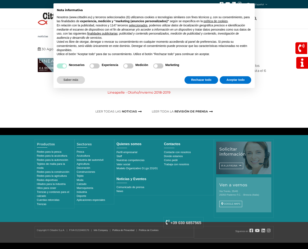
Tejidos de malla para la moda (51, 165)
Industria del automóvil (90, 159)
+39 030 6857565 (183, 223)
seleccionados (138, 25)
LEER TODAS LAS (116, 111)
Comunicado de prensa (130, 187)
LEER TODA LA (180, 111)
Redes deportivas (47, 180)
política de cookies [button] (216, 21)
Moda (80, 180)
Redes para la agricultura (52, 175)
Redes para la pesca (49, 151)
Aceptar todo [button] (235, 79)
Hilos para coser (46, 188)
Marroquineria (85, 188)
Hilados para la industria (51, 184)
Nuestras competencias (131, 160)
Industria (82, 192)
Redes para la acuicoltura (52, 155)
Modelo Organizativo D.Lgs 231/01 (137, 168)
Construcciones (86, 171)
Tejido (80, 175)
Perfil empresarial (127, 152)
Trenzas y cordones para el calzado (53, 193)
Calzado (82, 184)
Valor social (123, 164)
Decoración (83, 167)
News (120, 191)
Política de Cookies (149, 230)
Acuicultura (83, 155)
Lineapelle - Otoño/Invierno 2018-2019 (139, 92)
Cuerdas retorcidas (48, 199)
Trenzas (42, 204)
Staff (119, 156)
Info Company (101, 230)
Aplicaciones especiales (91, 199)
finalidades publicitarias (102, 33)
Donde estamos (173, 156)
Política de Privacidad (123, 230)
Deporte (81, 195)
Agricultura (83, 163)
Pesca (80, 151)
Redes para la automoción (52, 159)
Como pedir (171, 160)
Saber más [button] (71, 79)
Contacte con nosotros (177, 152)
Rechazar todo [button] (201, 79)
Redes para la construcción (53, 171)
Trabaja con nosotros (176, 164)
